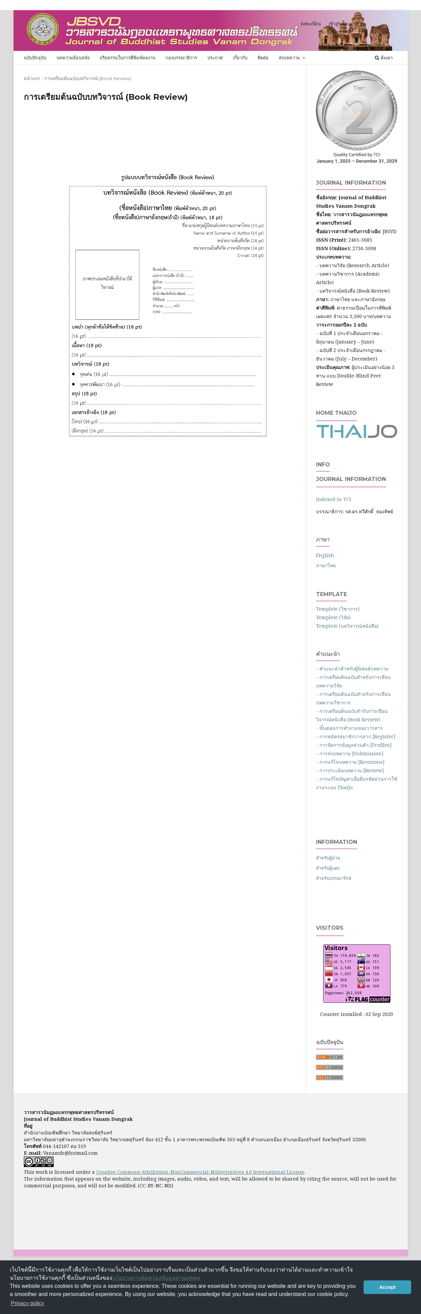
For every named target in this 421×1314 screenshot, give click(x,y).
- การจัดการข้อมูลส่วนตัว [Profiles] (354, 745)
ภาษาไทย (326, 565)
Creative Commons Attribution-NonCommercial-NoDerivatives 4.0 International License (200, 1172)
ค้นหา (384, 57)
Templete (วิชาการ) (337, 609)
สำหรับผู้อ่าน (328, 858)
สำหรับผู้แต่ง (327, 868)
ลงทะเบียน (311, 23)
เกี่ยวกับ (240, 57)
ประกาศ (215, 57)
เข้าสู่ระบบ (338, 23)
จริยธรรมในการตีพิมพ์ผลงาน (127, 57)
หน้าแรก (32, 78)
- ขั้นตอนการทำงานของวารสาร (349, 728)
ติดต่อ (263, 57)
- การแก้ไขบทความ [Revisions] (350, 762)
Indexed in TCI (333, 499)
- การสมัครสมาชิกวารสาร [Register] (356, 736)
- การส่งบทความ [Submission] (350, 753)
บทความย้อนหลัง (72, 57)
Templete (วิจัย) (333, 617)
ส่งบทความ (290, 57)
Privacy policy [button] (27, 1303)
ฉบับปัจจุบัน (35, 57)
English (325, 555)
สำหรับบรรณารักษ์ (333, 878)
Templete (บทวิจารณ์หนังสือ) (347, 626)
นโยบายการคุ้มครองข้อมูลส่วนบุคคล (156, 1278)
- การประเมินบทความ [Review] (350, 770)
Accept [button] (387, 1287)
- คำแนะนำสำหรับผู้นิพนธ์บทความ (353, 668)
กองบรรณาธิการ (181, 57)
